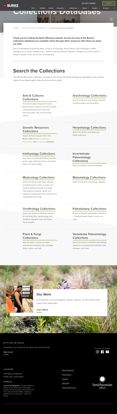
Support (95, 8)
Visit (33, 8)
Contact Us (7, 381)
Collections (73, 8)
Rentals (106, 8)
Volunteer (65, 383)
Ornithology (41, 142)
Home (16, 28)
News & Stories (68, 370)
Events (51, 8)
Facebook (102, 352)
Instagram (97, 352)
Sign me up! (8, 352)
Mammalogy (27, 142)
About (84, 8)
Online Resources (69, 387)
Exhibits (42, 8)
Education (60, 8)
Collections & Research (34, 28)
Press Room (66, 374)
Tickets (109, 3)
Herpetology (44, 139)
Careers (65, 379)
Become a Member (89, 3)
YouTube (107, 352)
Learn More (42, 309)
